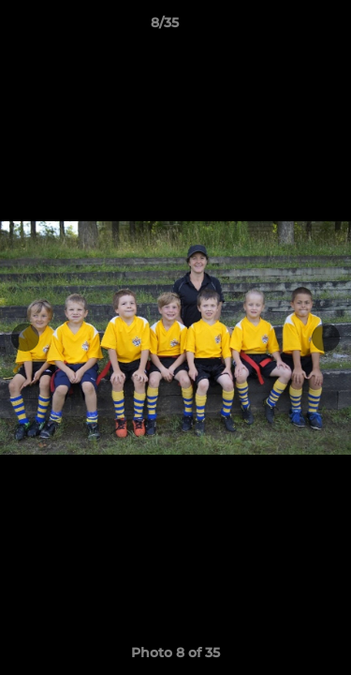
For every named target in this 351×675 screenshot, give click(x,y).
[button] (283, 27)
